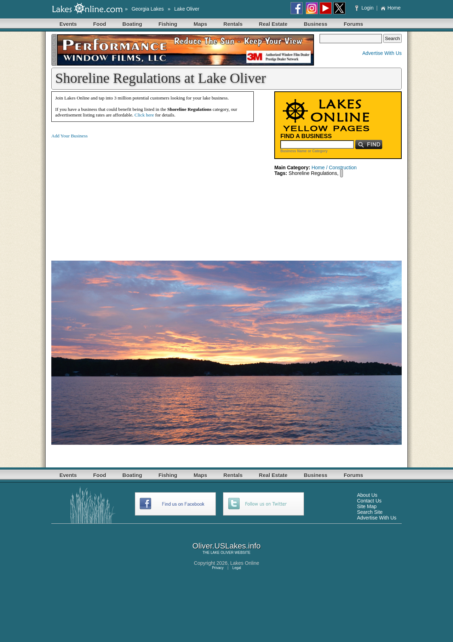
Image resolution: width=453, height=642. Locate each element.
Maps (200, 24)
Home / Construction (334, 167)
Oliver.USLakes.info (226, 545)
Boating (132, 24)
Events (68, 24)
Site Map (367, 506)
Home (390, 8)
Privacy (218, 568)
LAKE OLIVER (222, 553)
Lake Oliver (186, 9)
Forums (353, 24)
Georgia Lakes (148, 9)
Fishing (168, 24)
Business (315, 24)
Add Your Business (69, 135)
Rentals (232, 24)
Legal (237, 568)
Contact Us (369, 501)
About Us (367, 495)
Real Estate (273, 24)
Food (99, 24)
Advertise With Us (382, 53)
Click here (144, 115)
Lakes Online (244, 563)
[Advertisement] (110, 194)
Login (365, 8)
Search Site (370, 512)
